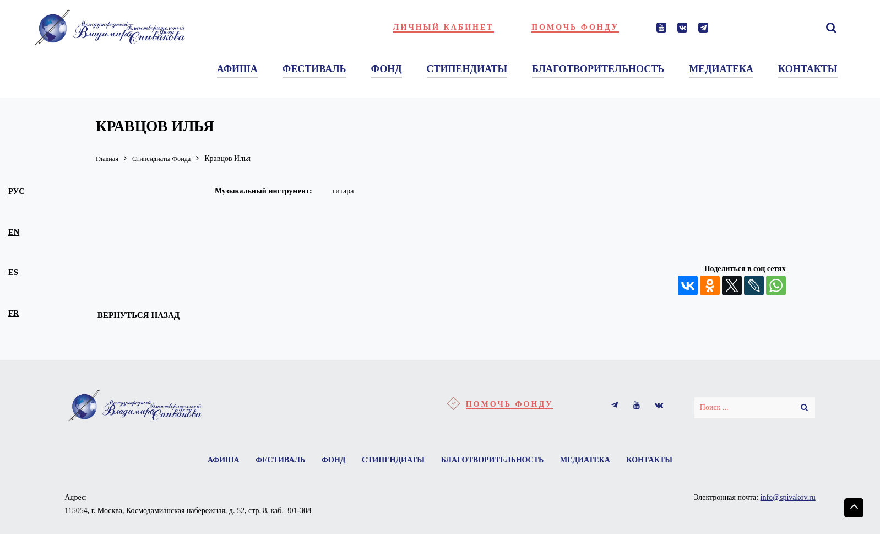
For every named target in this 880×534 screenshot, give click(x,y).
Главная (109, 158)
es (13, 272)
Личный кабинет (443, 27)
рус (16, 191)
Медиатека (589, 461)
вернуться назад (144, 315)
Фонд (331, 461)
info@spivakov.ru (788, 499)
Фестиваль (276, 461)
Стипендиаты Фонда (169, 158)
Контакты (656, 461)
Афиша (217, 461)
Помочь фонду (575, 27)
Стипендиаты (393, 461)
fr (13, 313)
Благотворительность (494, 461)
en (13, 232)
